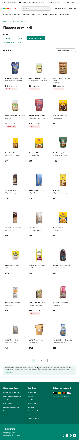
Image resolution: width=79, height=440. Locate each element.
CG (29, 414)
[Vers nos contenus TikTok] (63, 435)
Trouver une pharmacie (10, 2)
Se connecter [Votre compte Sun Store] (60, 9)
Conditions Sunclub (33, 418)
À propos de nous (33, 403)
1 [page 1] (33, 360)
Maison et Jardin (8, 411)
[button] (71, 2)
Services (22, 2)
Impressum (31, 407)
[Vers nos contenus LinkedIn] (74, 435)
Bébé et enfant (7, 403)
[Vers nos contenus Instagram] (67, 435)
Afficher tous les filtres (36, 38)
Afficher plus (8, 373)
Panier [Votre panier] (72, 9)
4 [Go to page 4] (45, 360)
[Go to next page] (49, 360)
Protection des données (35, 411)
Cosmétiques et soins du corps (12, 396)
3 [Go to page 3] (41, 360)
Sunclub (30, 396)
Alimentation (16, 21)
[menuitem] (11, 14)
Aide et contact (32, 392)
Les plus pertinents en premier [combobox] (65, 50)
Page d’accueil (7, 21)
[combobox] (34, 9)
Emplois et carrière (53, 2)
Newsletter (31, 400)
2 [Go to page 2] (37, 360)
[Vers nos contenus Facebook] (71, 435)
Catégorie (9, 38)
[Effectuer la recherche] (49, 9)
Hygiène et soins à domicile (11, 407)
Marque (21, 38)
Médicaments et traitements (11, 392)
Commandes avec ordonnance (36, 2)
